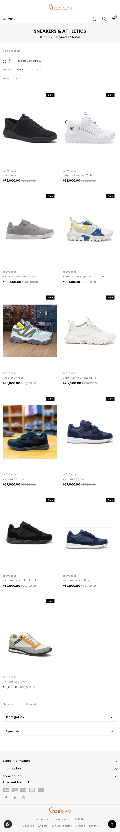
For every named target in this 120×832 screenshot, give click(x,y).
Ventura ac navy (74, 479)
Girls (49, 37)
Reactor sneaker (13, 377)
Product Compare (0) (30, 61)
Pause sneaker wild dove (19, 276)
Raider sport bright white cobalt (84, 276)
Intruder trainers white (78, 175)
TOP (112, 824)
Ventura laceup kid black (20, 580)
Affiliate (43, 826)
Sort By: (7, 69)
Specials (28, 826)
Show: (6, 78)
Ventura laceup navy (77, 580)
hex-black (9, 175)
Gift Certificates (62, 826)
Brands (80, 826)
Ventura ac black (14, 479)
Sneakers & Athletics (68, 37)
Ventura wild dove (15, 681)
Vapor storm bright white (79, 377)
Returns (94, 826)
